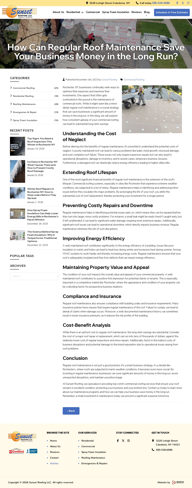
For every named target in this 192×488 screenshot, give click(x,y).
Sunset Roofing (109, 79)
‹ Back (71, 411)
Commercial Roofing (134, 79)
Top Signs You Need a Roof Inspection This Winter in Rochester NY (41, 141)
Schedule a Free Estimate (172, 12)
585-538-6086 (164, 449)
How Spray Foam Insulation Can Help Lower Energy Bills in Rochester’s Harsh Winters (42, 215)
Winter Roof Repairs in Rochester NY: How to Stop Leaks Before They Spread (41, 193)
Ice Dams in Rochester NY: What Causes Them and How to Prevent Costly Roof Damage (42, 166)
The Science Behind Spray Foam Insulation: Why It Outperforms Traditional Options (42, 236)
